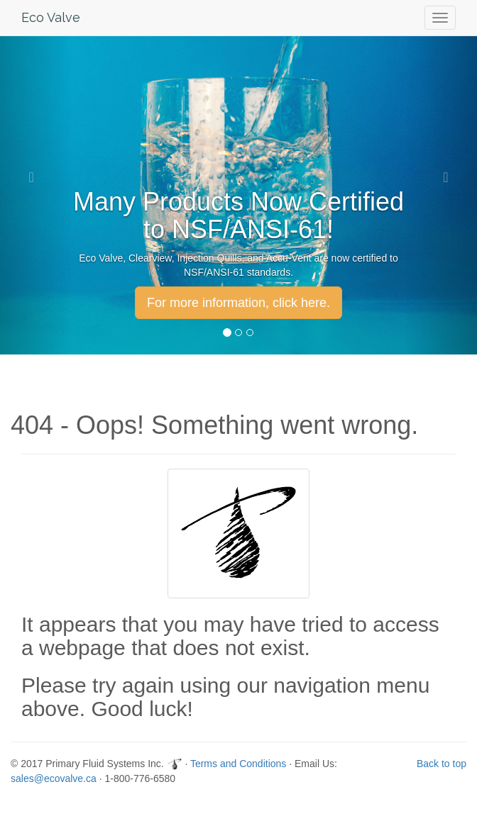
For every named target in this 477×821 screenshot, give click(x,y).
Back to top (441, 763)
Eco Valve (50, 17)
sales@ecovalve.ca (54, 778)
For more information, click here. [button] (238, 303)
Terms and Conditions (238, 763)
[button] (36, 177)
